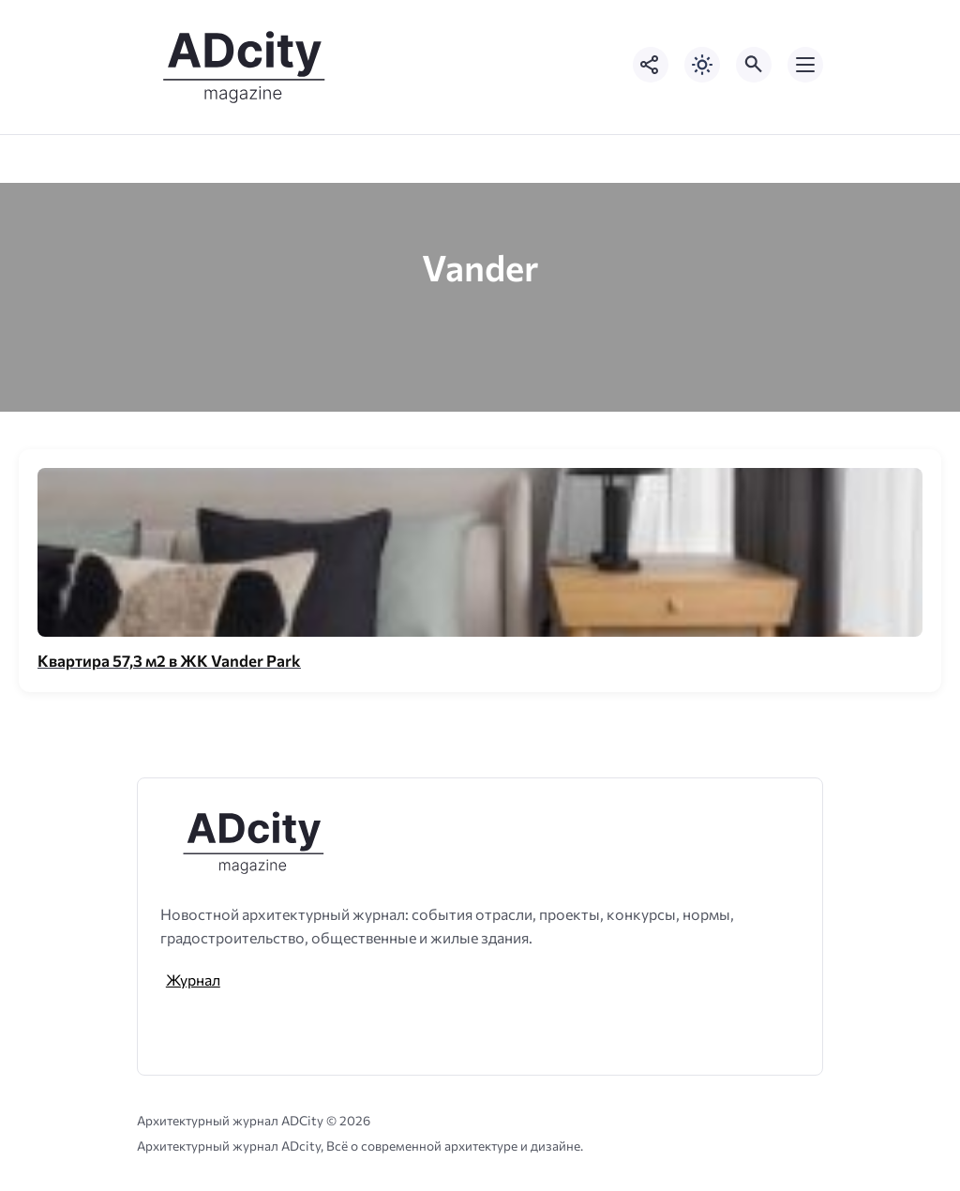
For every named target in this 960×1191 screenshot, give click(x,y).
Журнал (193, 979)
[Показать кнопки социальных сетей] (650, 65)
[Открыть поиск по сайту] (754, 65)
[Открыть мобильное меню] (805, 65)
